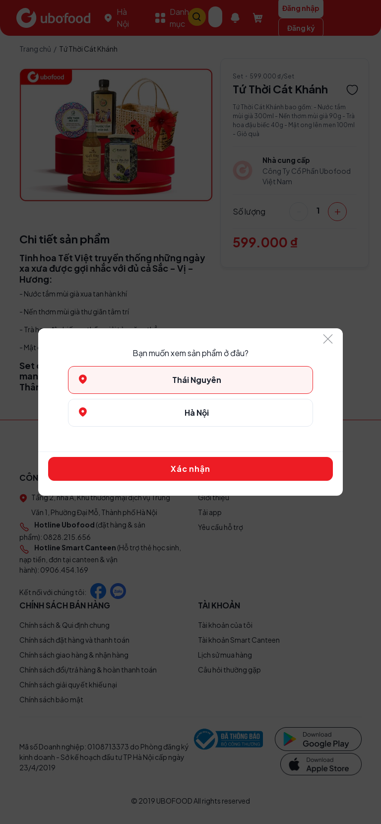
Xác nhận (190, 468)
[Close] (328, 339)
